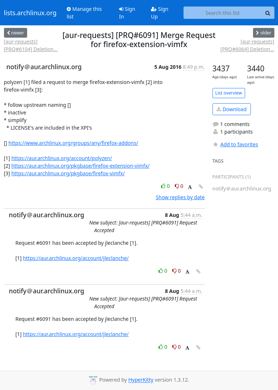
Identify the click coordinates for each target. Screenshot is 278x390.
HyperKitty (140, 380)
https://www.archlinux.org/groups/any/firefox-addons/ (73, 142)
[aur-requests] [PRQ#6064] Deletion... (247, 45)
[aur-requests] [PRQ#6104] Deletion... (31, 45)
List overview (228, 93)
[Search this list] (222, 13)
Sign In (127, 12)
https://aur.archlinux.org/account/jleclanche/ (76, 258)
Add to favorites (235, 144)
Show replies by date (180, 197)
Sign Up (159, 12)
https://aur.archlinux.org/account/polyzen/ (61, 158)
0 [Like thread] (166, 186)
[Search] (267, 13)
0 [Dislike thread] (179, 186)
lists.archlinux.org (30, 12)
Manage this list (84, 12)
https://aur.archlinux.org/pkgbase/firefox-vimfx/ (68, 173)
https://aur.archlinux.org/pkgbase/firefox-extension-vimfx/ (80, 165)
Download (231, 109)
